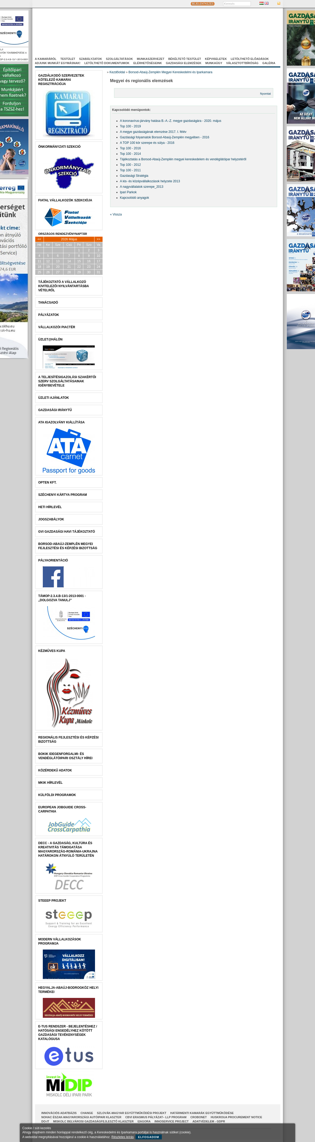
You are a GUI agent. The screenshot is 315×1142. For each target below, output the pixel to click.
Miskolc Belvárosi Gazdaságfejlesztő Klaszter (93, 1121)
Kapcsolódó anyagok (134, 198)
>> (98, 239)
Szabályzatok (90, 58)
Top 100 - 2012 (130, 165)
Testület (67, 58)
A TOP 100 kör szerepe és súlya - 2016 (147, 143)
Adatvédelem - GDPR (209, 1121)
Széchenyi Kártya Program (62, 495)
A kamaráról (46, 58)
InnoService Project (171, 1121)
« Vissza (116, 214)
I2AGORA (144, 1121)
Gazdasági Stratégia (134, 176)
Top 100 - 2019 (130, 126)
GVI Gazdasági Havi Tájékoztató (66, 531)
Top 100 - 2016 (130, 148)
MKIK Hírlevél (50, 783)
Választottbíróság (242, 63)
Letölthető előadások (250, 58)
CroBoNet (198, 1117)
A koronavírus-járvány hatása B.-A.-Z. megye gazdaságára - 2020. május (170, 121)
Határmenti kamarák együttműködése (202, 1113)
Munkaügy (213, 63)
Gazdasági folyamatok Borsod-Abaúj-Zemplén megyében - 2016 (164, 137)
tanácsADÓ (48, 302)
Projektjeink (216, 33)
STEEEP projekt (52, 900)
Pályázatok (48, 315)
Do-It (45, 1121)
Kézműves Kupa (51, 651)
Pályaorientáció (53, 560)
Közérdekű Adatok (55, 770)
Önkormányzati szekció (59, 147)
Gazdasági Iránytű (55, 410)
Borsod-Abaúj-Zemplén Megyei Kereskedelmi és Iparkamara (170, 72)
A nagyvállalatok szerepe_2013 (141, 187)
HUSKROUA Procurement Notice (236, 1117)
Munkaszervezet (150, 58)
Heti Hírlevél (50, 507)
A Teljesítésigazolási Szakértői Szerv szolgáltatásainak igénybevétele (67, 381)
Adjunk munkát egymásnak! (58, 63)
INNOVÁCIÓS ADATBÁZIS (59, 1113)
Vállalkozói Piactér (56, 327)
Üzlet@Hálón (50, 339)
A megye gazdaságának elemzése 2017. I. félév (153, 132)
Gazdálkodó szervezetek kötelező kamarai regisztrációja (61, 80)
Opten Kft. (47, 482)
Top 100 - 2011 (130, 170)
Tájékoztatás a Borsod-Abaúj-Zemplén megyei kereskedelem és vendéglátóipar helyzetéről (183, 159)
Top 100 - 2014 (130, 154)
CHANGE (87, 1113)
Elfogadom (148, 1137)
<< (39, 239)
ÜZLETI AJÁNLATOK (53, 398)
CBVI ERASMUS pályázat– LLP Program (156, 1117)
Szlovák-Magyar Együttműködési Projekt (131, 1113)
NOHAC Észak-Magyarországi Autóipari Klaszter (81, 1117)
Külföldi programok (57, 795)
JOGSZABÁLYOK (51, 519)
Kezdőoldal (117, 72)
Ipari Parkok (128, 192)
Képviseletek (216, 58)
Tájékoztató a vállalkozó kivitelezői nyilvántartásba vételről (63, 286)
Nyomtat (265, 93)
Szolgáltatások (119, 58)
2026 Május (69, 239)
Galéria (268, 63)
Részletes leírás (122, 1137)
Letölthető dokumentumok (106, 63)
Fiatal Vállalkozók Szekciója (65, 200)
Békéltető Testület (184, 58)
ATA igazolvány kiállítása (61, 422)
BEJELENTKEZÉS (202, 3)
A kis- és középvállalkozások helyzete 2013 (150, 181)
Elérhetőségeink (147, 63)
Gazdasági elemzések (183, 63)
